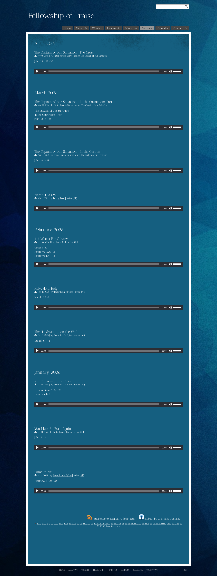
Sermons (147, 28)
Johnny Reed (59, 198)
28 (100, 523)
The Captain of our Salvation (94, 56)
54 (173, 523)
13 (60, 523)
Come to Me (43, 472)
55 (175, 523)
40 (134, 523)
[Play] (37, 71)
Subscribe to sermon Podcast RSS (111, 518)
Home (67, 28)
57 (181, 523)
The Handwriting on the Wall (55, 332)
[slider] (103, 71)
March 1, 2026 (45, 195)
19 (75, 523)
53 (170, 523)
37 (126, 523)
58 (98, 526)
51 (165, 523)
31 (109, 523)
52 (168, 523)
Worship (97, 28)
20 (78, 523)
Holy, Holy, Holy (46, 288)
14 (62, 523)
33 (115, 523)
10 (52, 523)
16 (67, 523)
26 (95, 523)
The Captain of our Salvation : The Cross (64, 52)
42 (140, 523)
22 (84, 523)
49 (159, 523)
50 (162, 523)
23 (86, 523)
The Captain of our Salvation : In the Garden (67, 151)
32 (112, 523)
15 (65, 523)
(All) (75, 198)
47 (154, 523)
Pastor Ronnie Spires (63, 56)
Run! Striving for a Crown (54, 381)
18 (73, 523)
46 (151, 523)
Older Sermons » (113, 526)
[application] (108, 71)
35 (120, 523)
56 (178, 523)
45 (148, 523)
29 (103, 523)
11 (55, 523)
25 (92, 523)
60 (104, 526)
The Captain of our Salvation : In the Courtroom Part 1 (74, 102)
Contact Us (180, 28)
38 (128, 523)
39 (132, 523)
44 (146, 523)
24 (89, 523)
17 (70, 523)
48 (156, 523)
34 (117, 523)
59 (101, 526)
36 (123, 523)
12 (57, 523)
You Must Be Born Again (52, 429)
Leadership (113, 28)
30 (106, 523)
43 (143, 523)
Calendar (162, 28)
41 (137, 523)
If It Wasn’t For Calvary (51, 239)
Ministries (131, 28)
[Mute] (170, 71)
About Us (81, 28)
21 (81, 523)
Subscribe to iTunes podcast (159, 518)
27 (97, 523)
